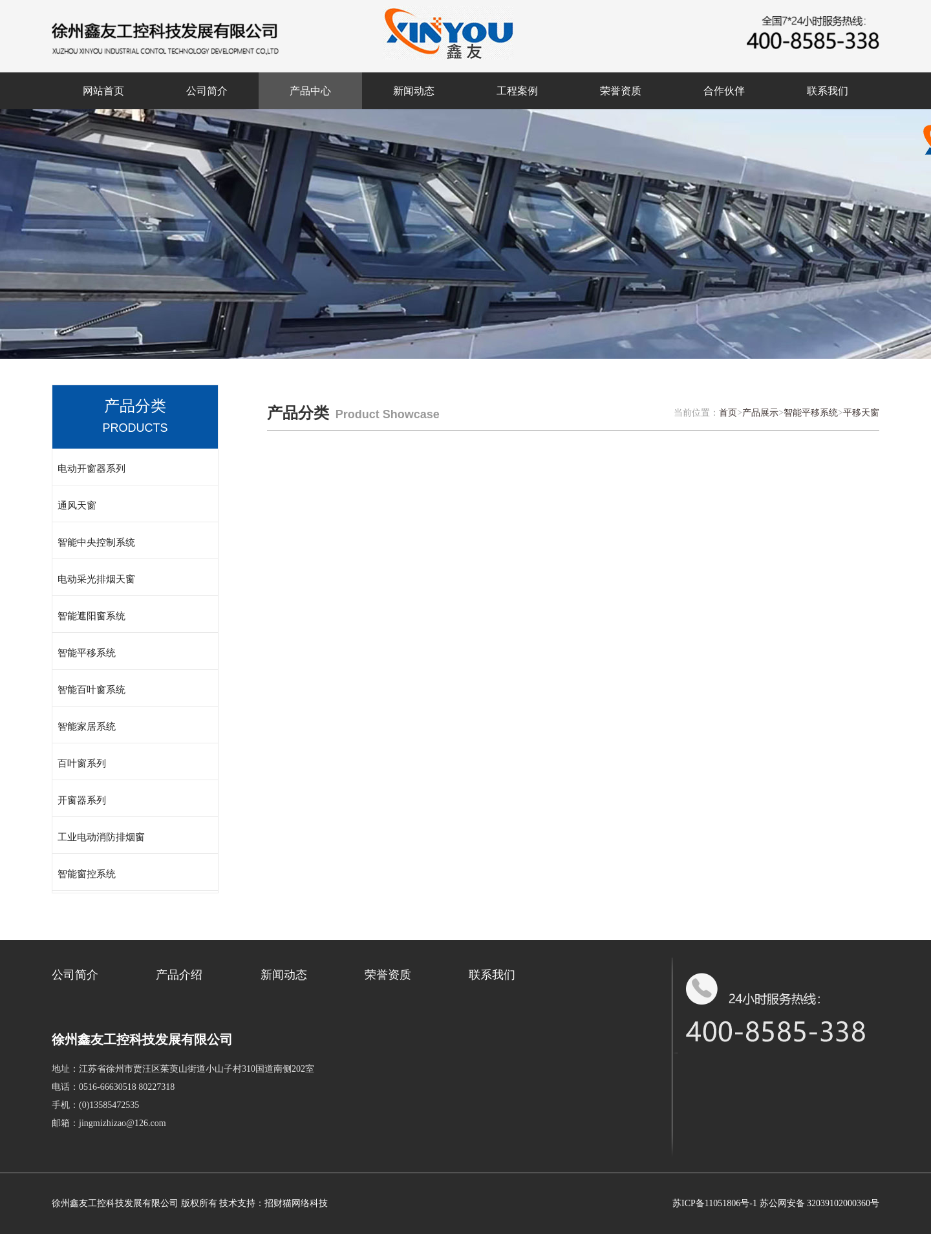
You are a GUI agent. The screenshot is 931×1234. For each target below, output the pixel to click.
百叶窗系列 (82, 763)
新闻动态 (413, 90)
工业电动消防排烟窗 (101, 837)
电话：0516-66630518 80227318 (113, 1087)
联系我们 (827, 90)
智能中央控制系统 (96, 542)
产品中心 (310, 90)
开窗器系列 (82, 800)
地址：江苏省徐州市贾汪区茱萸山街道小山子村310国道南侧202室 (183, 1069)
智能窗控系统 (87, 874)
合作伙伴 (724, 90)
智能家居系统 (87, 726)
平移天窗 (861, 413)
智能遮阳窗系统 (91, 616)
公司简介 (207, 90)
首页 (728, 413)
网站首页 (103, 90)
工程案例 (517, 90)
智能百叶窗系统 (91, 690)
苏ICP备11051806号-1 (714, 1203)
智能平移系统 (87, 653)
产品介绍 (179, 974)
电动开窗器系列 (91, 468)
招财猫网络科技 (296, 1203)
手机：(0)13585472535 (95, 1105)
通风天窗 (77, 505)
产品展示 (760, 413)
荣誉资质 (620, 90)
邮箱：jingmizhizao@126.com (109, 1123)
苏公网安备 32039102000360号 (820, 1203)
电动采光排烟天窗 (96, 579)
